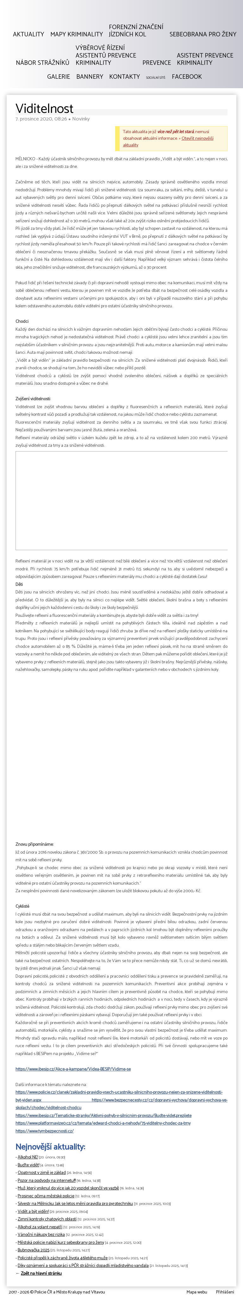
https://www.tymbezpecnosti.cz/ (45, 1131)
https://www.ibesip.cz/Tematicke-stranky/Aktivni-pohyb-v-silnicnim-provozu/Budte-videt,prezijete (103, 1116)
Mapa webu (197, 1292)
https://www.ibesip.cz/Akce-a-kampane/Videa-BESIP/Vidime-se (73, 1069)
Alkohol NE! (28, 1157)
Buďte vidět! (28, 1165)
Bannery (89, 77)
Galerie (58, 77)
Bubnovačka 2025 (33, 1250)
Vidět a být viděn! (33, 1211)
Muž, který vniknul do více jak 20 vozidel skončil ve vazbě (68, 1188)
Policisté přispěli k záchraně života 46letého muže (63, 1258)
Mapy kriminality (76, 35)
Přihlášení (225, 1292)
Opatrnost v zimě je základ (42, 1172)
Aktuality (28, 35)
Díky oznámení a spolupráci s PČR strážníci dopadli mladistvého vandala (83, 1265)
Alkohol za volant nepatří (40, 1227)
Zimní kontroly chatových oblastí (47, 1219)
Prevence (156, 63)
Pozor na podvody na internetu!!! (47, 1180)
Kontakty (124, 77)
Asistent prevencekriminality (205, 59)
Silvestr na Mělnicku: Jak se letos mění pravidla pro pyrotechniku (75, 1203)
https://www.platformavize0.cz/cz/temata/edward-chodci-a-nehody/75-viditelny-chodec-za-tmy (103, 1123)
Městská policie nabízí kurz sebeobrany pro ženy (61, 1242)
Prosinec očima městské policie (46, 1196)
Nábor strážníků (42, 63)
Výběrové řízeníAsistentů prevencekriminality (106, 56)
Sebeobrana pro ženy (203, 35)
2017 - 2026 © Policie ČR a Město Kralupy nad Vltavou (57, 1292)
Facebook (187, 77)
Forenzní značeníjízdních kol (136, 31)
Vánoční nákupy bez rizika (41, 1234)
